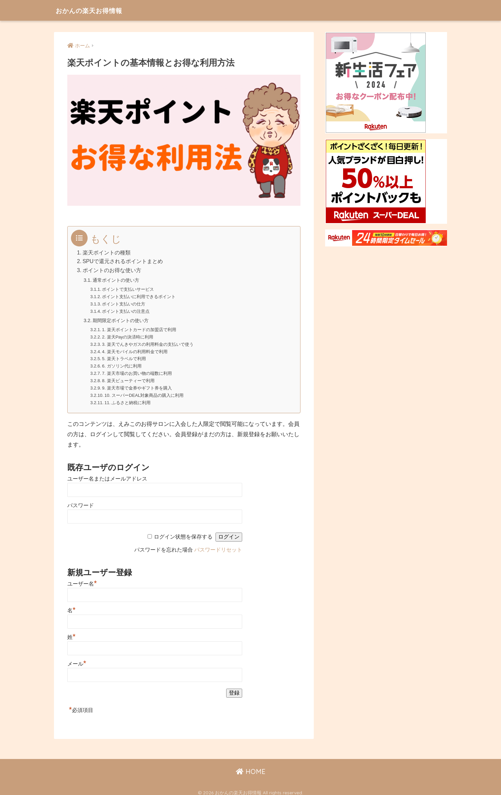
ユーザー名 (82, 579)
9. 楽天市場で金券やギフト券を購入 (137, 383)
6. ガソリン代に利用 (122, 362)
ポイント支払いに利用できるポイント (139, 295)
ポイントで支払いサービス (128, 288)
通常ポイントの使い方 (118, 279)
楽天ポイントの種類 (107, 252)
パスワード (80, 501)
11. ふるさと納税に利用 (128, 398)
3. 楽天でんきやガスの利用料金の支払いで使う (148, 341)
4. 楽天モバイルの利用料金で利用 (135, 348)
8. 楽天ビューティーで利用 (128, 376)
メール (76, 659)
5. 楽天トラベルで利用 (124, 355)
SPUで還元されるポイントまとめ (123, 261)
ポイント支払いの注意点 (126, 309)
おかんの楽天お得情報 (96, 10)
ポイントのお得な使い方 (112, 270)
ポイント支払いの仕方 (124, 302)
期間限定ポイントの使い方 (123, 318)
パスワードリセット (218, 545)
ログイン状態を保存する (183, 532)
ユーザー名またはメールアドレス (107, 474)
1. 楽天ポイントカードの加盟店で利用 (139, 327)
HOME (250, 767)
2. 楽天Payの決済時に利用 (128, 334)
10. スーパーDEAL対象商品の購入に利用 (144, 390)
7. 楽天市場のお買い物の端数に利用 (137, 369)
